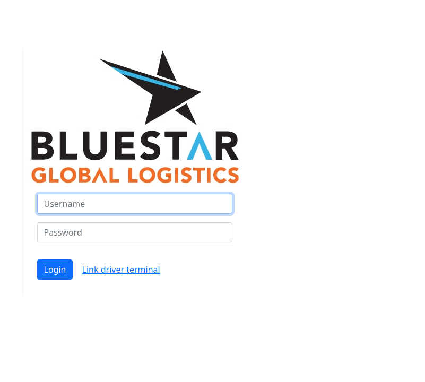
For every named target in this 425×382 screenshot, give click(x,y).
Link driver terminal (121, 269)
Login (55, 269)
